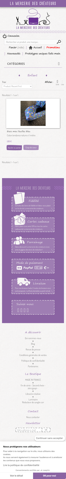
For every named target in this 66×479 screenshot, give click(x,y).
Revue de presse (33, 349)
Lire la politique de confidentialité (21, 465)
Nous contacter (33, 417)
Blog (33, 343)
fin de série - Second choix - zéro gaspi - (33, 387)
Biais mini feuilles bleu (18, 131)
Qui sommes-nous (33, 338)
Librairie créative (33, 393)
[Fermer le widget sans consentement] (49, 438)
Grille (57, 83)
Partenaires (33, 366)
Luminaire (33, 399)
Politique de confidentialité (33, 360)
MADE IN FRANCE (33, 379)
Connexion (13, 36)
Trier (4, 82)
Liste (62, 83)
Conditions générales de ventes (33, 355)
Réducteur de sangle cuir (33, 402)
